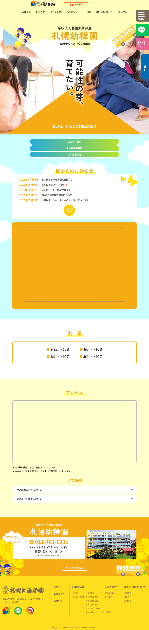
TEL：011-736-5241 (10, 595)
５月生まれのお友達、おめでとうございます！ (65, 199)
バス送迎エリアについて (29, 486)
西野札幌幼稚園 (92, 590)
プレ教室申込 (74, 154)
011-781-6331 (76, 535)
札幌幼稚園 (90, 586)
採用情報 (127, 594)
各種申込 (122, 11)
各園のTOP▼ (76, 4)
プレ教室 (86, 11)
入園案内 (72, 11)
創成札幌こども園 (93, 602)
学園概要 (127, 586)
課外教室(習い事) (104, 11)
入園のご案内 (74, 142)
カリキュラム (56, 11)
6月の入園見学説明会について (57, 194)
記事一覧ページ (69, 209)
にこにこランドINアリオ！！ (56, 189)
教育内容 (40, 11)
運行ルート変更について (29, 495)
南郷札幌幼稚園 (92, 594)
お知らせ (26, 11)
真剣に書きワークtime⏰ (54, 183)
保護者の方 (59, 587)
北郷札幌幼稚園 (92, 598)
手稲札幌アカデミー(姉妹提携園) (98, 605)
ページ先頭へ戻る (74, 561)
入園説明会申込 (74, 148)
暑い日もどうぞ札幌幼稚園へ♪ (57, 178)
